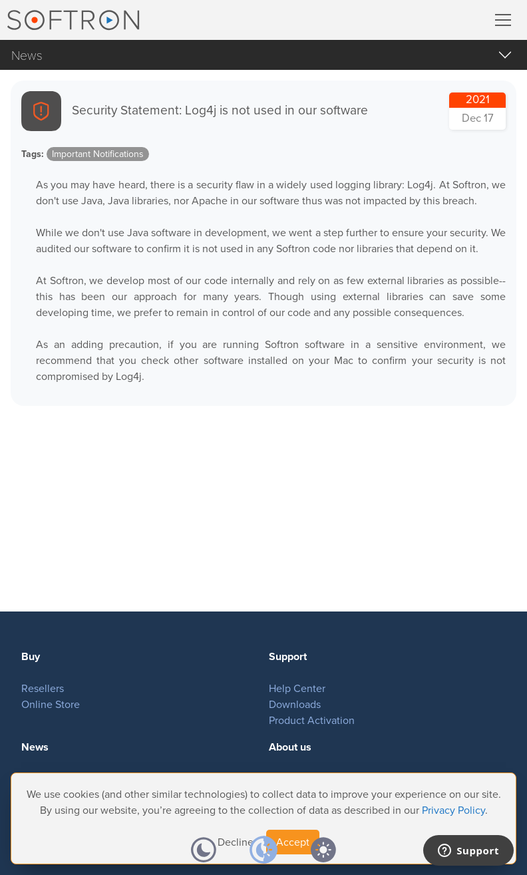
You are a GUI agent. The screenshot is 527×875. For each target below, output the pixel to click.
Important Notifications (98, 154)
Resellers (42, 688)
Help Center (297, 688)
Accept (292, 842)
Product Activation (312, 720)
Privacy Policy (453, 810)
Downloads (295, 704)
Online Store (50, 704)
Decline (236, 842)
